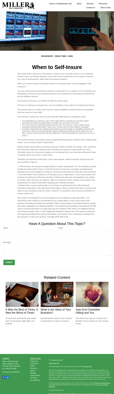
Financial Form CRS (56, 360)
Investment (34, 363)
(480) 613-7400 (12, 364)
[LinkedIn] (7, 377)
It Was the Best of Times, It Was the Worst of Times (22, 311)
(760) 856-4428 (12, 361)
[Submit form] (9, 262)
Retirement (34, 361)
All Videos (33, 378)
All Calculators (35, 380)
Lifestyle (33, 373)
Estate (32, 366)
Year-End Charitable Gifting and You (88, 311)
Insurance (33, 368)
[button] (60, 4)
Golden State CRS (54, 363)
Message (7, 242)
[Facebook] (3, 377)
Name (5, 228)
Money (32, 371)
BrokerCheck (88, 366)
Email (60, 228)
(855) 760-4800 (14, 366)
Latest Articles (35, 375)
